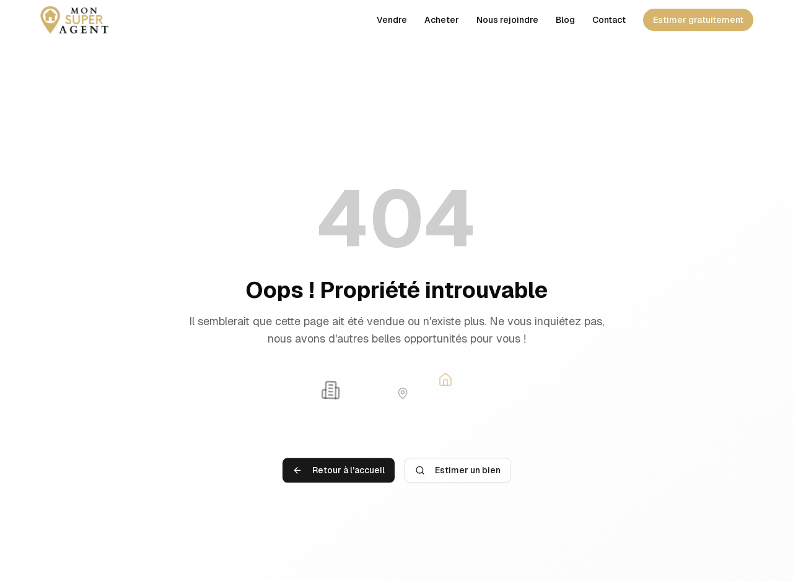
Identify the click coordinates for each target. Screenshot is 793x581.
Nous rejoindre (507, 19)
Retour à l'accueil (338, 473)
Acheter (441, 19)
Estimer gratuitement (698, 19)
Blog (565, 19)
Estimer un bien (458, 473)
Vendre (392, 19)
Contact (609, 19)
